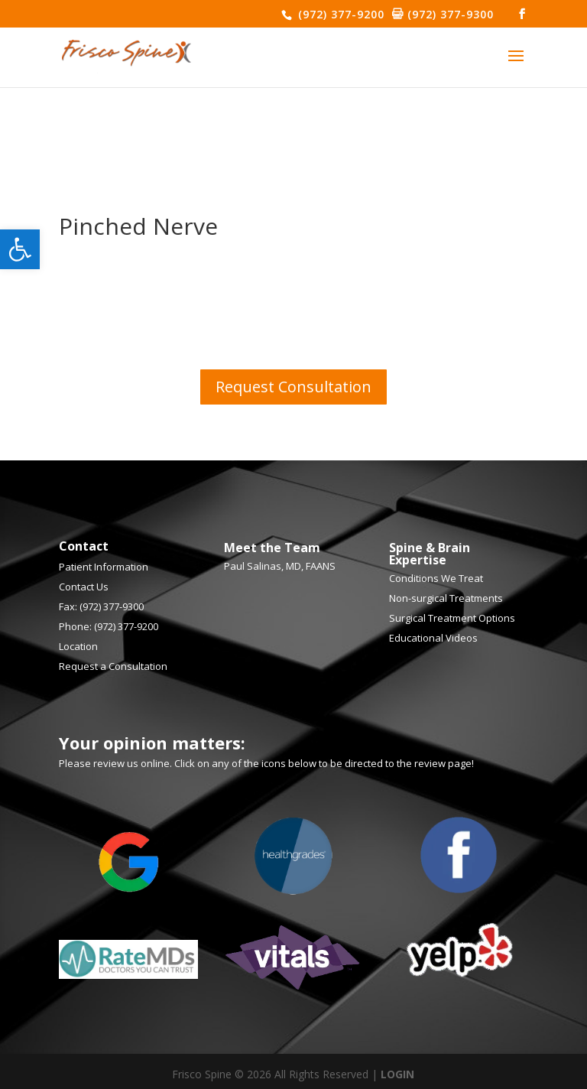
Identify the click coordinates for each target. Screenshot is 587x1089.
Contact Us (84, 586)
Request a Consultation (113, 666)
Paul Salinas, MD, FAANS (280, 566)
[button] (20, 249)
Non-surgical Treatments (446, 598)
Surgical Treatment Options (452, 618)
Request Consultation (293, 386)
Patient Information (103, 567)
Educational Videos (433, 638)
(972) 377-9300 (449, 14)
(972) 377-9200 (339, 14)
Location (78, 646)
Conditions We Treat (436, 578)
